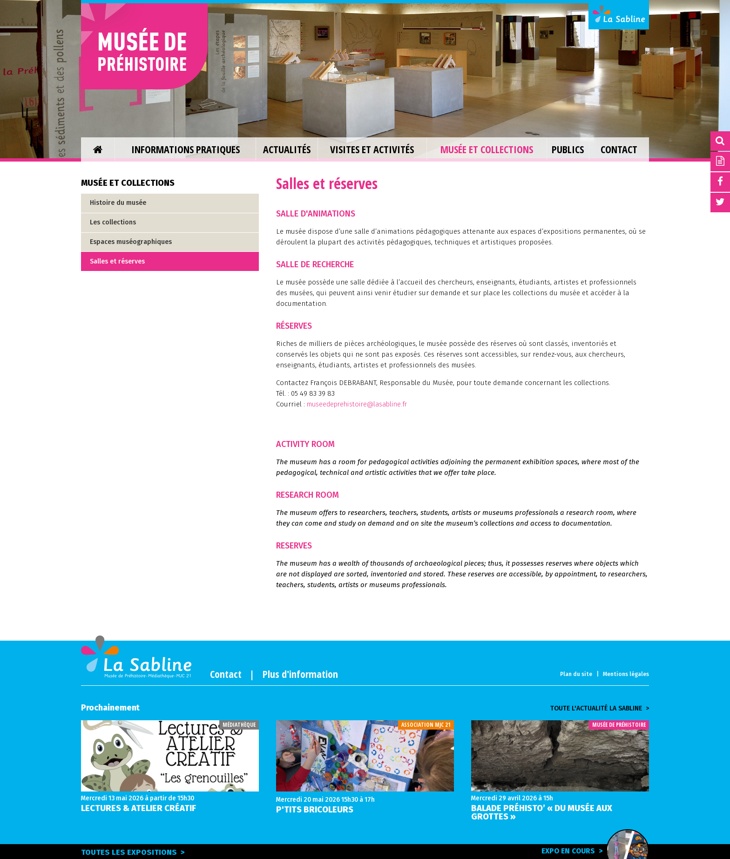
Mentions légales (626, 674)
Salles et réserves (117, 261)
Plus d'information (300, 674)
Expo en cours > (587, 851)
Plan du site (576, 674)
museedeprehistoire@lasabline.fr (361, 404)
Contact (226, 674)
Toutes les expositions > (133, 852)
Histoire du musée (118, 203)
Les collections (113, 222)
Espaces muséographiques (131, 242)
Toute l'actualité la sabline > (599, 708)
